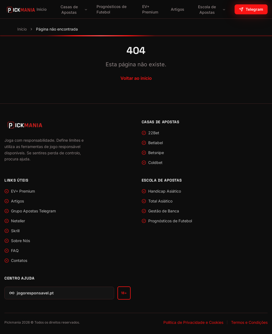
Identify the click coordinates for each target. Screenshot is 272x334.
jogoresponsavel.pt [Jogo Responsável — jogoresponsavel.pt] (31, 293)
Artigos (177, 9)
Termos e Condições (249, 322)
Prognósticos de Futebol (112, 9)
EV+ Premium (150, 9)
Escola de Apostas (212, 9)
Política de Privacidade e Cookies (193, 322)
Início (41, 9)
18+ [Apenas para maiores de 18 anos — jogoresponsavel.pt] (124, 293)
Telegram (251, 9)
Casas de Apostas (74, 9)
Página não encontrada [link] (57, 29)
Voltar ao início (136, 78)
